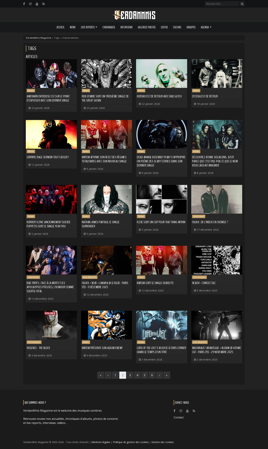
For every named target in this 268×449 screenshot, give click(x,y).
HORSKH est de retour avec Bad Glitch (159, 96)
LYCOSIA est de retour (205, 96)
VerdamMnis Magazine (38, 37)
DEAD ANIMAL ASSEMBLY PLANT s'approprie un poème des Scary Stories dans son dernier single (161, 161)
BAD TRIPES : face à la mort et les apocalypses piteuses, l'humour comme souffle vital (50, 287)
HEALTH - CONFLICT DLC (204, 283)
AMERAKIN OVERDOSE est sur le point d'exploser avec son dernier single (48, 98)
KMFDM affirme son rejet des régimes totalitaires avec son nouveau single (104, 159)
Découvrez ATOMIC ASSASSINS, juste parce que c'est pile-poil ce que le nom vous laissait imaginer (215, 161)
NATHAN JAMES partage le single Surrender (101, 224)
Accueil (60, 27)
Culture (177, 27)
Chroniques (109, 27)
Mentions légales (100, 442)
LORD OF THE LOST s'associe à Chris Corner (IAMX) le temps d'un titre (161, 350)
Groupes (191, 27)
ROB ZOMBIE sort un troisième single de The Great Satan (105, 98)
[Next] (159, 375)
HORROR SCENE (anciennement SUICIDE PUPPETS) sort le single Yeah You (48, 224)
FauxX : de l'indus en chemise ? (210, 222)
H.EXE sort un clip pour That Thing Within (161, 222)
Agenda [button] (205, 27)
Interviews (126, 27)
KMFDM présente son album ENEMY (102, 348)
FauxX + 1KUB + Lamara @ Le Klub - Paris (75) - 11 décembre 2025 (105, 285)
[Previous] (108, 375)
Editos (164, 27)
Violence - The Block (38, 348)
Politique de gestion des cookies (131, 442)
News (73, 27)
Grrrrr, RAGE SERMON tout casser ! (48, 157)
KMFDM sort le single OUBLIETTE (155, 283)
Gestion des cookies (162, 442)
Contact (179, 417)
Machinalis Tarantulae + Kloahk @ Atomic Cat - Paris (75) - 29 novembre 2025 (216, 350)
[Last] (166, 375)
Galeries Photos (147, 27)
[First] (100, 375)
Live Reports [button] (88, 27)
